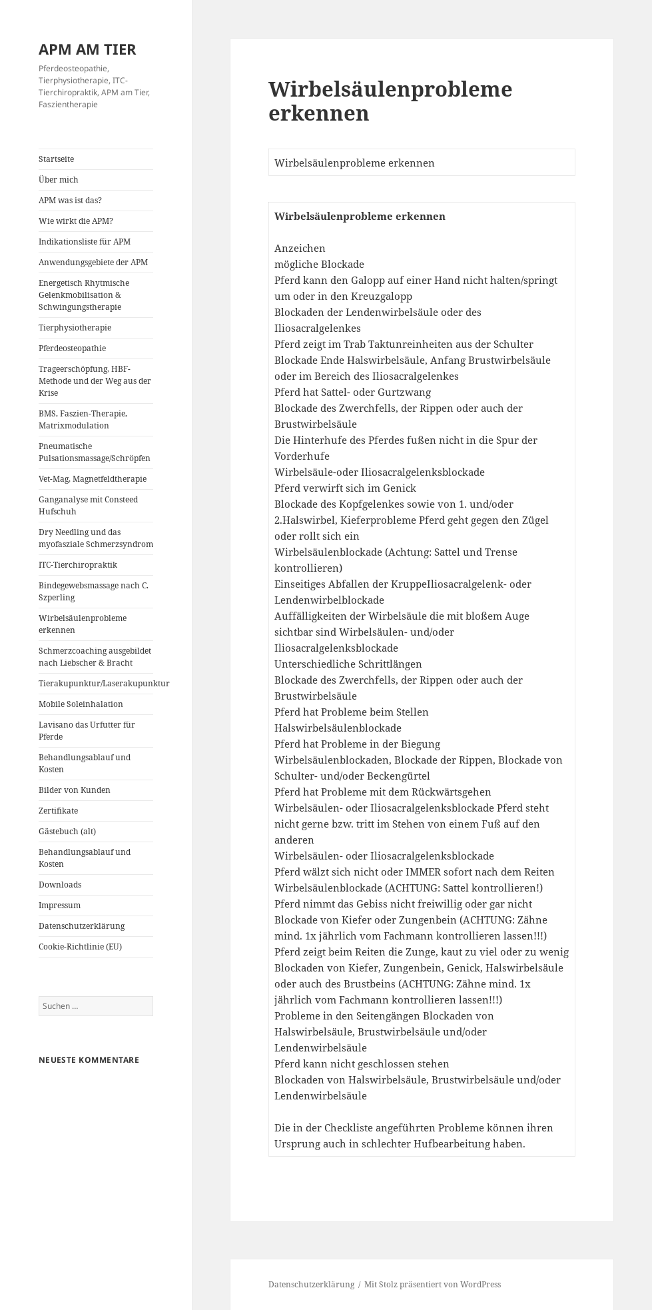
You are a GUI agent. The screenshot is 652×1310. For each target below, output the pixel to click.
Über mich (59, 179)
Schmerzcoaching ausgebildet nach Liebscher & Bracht (95, 656)
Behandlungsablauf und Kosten (85, 763)
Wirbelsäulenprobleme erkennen (83, 624)
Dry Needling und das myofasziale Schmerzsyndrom (96, 538)
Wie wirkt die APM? (76, 221)
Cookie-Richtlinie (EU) (80, 946)
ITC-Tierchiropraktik (78, 564)
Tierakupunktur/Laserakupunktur (96, 683)
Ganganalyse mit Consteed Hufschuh (88, 505)
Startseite (56, 159)
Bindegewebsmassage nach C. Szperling (94, 591)
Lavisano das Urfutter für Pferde (87, 730)
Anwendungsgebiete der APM (93, 262)
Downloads (60, 884)
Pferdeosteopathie (72, 348)
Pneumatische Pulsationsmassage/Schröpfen (95, 452)
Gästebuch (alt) (67, 831)
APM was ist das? (70, 200)
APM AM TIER (88, 49)
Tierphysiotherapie (75, 327)
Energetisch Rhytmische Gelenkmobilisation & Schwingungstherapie (84, 295)
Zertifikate (58, 810)
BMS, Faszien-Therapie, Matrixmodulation (83, 419)
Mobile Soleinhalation (81, 704)
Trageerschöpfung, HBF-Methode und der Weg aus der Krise (95, 380)
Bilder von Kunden (75, 790)
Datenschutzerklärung (82, 926)
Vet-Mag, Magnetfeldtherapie (93, 478)
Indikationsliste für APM (85, 241)
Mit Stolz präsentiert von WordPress (432, 1284)
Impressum (60, 905)
